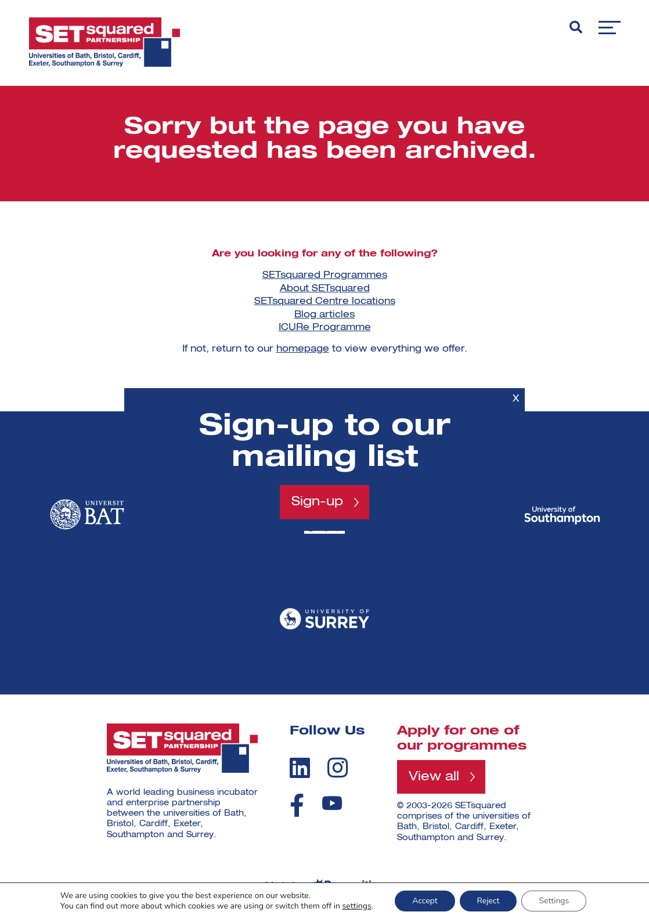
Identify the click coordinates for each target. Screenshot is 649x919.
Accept (424, 900)
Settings (554, 900)
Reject (488, 900)
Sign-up (317, 501)
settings (357, 906)
